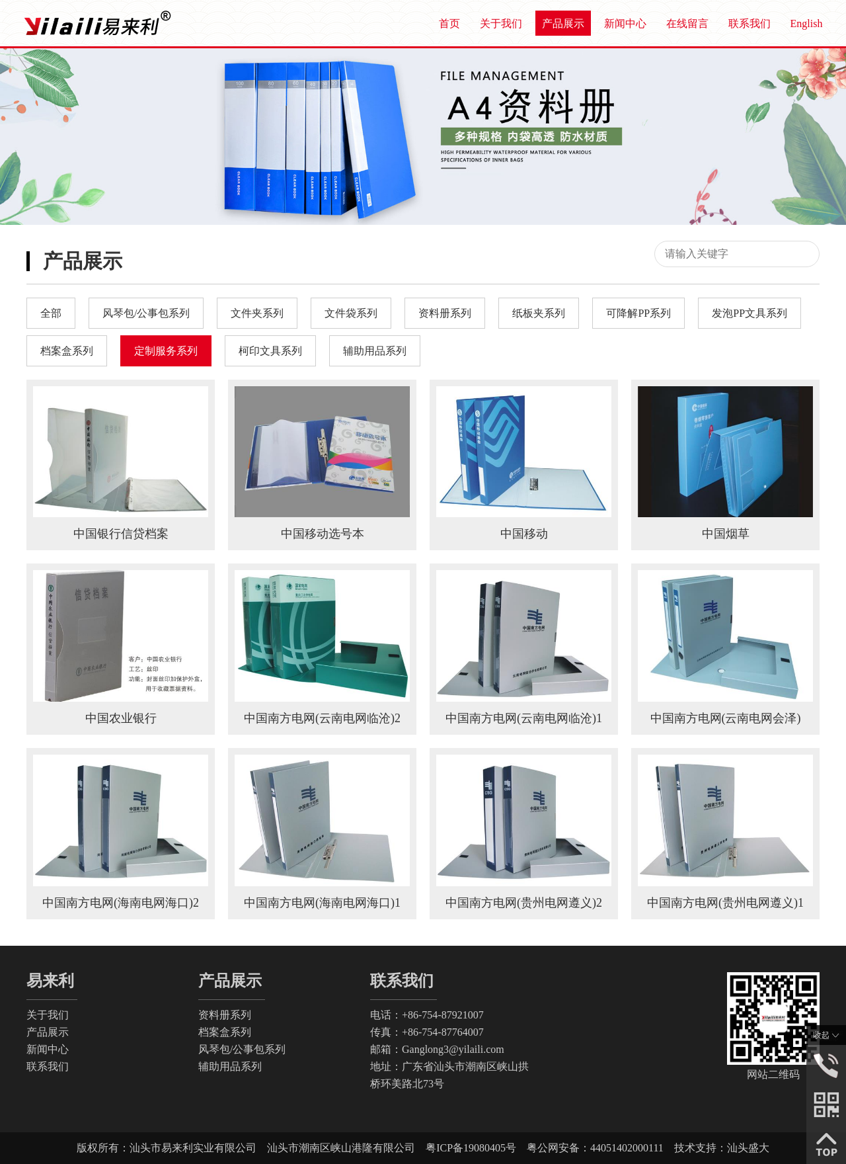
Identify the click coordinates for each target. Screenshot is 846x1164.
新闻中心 (625, 23)
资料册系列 (224, 1014)
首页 (449, 23)
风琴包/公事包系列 (242, 1049)
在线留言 (687, 23)
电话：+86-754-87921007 (427, 1014)
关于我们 (501, 23)
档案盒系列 (224, 1032)
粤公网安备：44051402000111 (595, 1147)
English (806, 23)
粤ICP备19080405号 (476, 1147)
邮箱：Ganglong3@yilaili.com (437, 1049)
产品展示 (563, 23)
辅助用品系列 (230, 1066)
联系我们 (749, 23)
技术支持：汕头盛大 (716, 1147)
